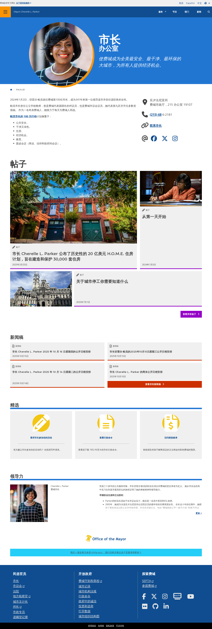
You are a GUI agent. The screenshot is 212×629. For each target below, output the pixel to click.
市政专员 (19, 612)
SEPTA (146, 581)
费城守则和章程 (89, 581)
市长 (16, 581)
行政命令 (84, 596)
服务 (160, 12)
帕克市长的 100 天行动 (23, 116)
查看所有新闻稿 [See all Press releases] (154, 384)
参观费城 (148, 586)
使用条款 (92, 626)
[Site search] (209, 12)
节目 (175, 12)
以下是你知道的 (23, 3)
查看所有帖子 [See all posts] (191, 314)
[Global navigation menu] (5, 11)
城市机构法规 (87, 591)
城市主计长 (20, 601)
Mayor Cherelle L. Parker (26, 11)
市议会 (17, 586)
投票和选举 (86, 606)
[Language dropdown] (207, 3)
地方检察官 (20, 596)
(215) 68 (156, 114)
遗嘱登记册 (20, 617)
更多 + (199, 513)
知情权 (101, 626)
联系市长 (156, 125)
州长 (16, 606)
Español (190, 3)
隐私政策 (110, 626)
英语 (181, 3)
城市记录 (84, 586)
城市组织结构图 (89, 616)
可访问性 (120, 626)
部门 (187, 12)
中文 (199, 3)
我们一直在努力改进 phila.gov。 (106, 552)
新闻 (199, 12)
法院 (16, 591)
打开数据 (84, 611)
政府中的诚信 (87, 601)
